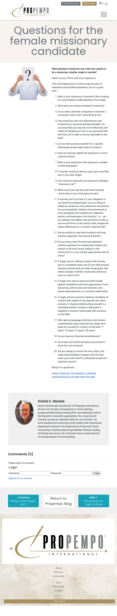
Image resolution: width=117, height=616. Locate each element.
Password (71, 483)
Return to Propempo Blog (58, 511)
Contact (58, 600)
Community (58, 586)
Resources (58, 596)
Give (58, 592)
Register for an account (21, 488)
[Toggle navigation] (104, 14)
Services (58, 582)
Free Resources (71, 3)
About (58, 578)
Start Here (89, 3)
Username (29, 483)
